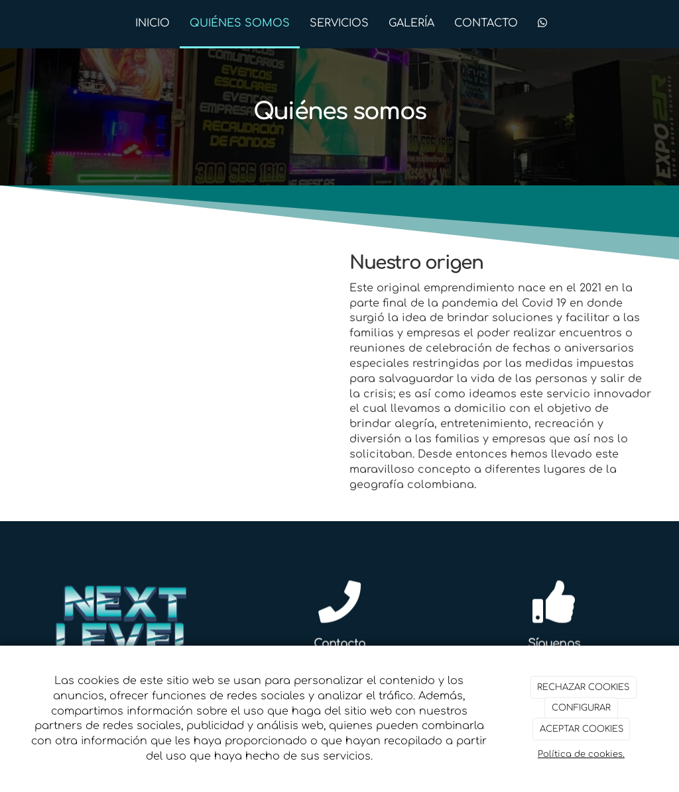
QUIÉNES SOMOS (240, 23)
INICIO (152, 23)
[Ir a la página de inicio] (24, 23)
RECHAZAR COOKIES (583, 687)
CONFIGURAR (581, 708)
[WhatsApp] (542, 24)
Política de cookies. (581, 754)
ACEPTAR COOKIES (581, 729)
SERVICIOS (339, 23)
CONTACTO (486, 23)
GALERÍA (411, 23)
